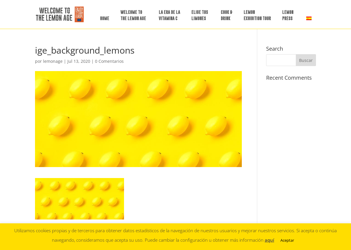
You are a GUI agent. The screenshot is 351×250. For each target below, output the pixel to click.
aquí (269, 240)
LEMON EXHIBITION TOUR (257, 15)
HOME (104, 18)
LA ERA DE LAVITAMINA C (169, 15)
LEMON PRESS (287, 15)
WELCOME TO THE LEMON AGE (133, 15)
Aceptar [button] (287, 240)
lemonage (53, 61)
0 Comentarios (109, 61)
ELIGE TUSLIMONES (199, 15)
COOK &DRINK (226, 15)
